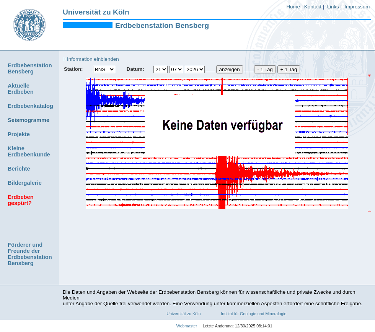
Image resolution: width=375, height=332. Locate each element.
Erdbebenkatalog (30, 106)
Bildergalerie (25, 183)
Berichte (19, 169)
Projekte (19, 134)
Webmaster (178, 326)
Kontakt (312, 7)
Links (333, 7)
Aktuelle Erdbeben (21, 89)
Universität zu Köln (96, 12)
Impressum (357, 7)
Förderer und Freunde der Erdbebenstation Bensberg (30, 254)
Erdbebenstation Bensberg (162, 25)
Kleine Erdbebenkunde (29, 151)
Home (293, 7)
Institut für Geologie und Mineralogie (253, 313)
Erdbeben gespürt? (21, 200)
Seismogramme (28, 120)
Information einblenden (91, 59)
